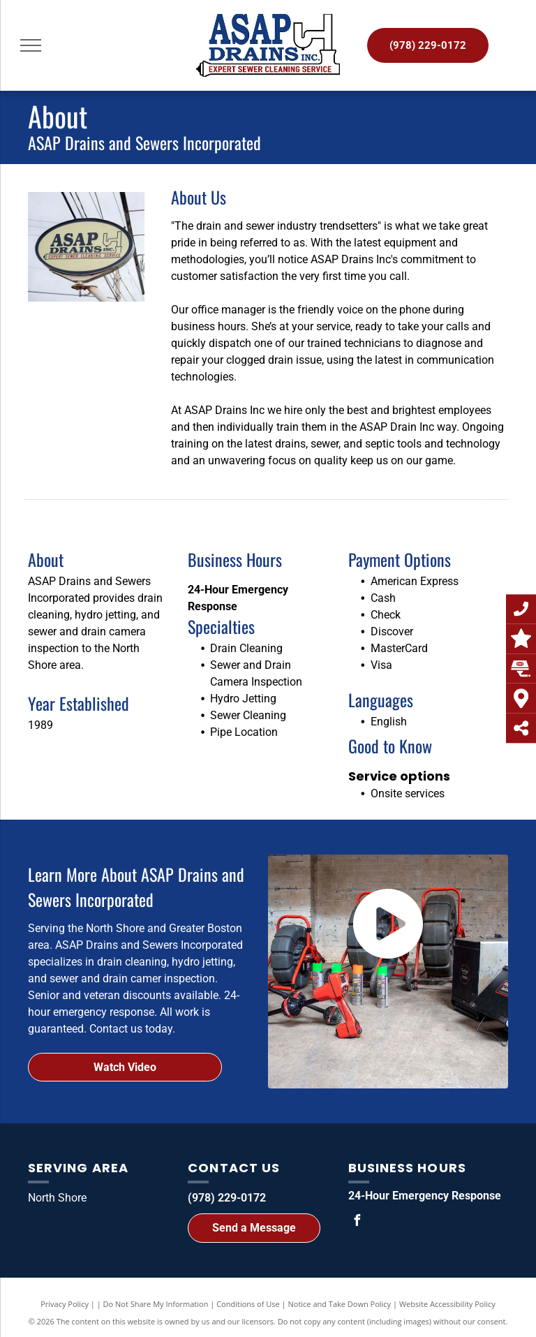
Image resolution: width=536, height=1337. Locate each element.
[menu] (31, 45)
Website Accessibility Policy (447, 1304)
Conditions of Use (248, 1304)
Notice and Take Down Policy (340, 1304)
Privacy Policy (64, 1304)
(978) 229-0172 (227, 1197)
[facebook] (357, 1222)
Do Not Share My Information (156, 1304)
